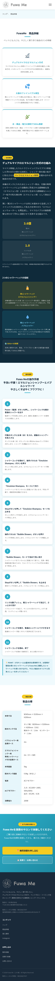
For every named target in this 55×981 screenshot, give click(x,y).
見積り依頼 (6, 956)
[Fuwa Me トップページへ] (14, 4)
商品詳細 (5, 929)
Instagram (6, 938)
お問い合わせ (7, 961)
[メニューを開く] (50, 5)
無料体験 (5, 952)
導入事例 (5, 934)
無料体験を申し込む (27, 850)
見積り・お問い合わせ (27, 860)
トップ (5, 14)
